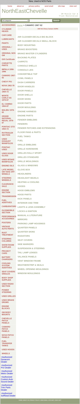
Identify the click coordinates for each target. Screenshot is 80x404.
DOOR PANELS (25, 91)
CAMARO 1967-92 (9, 76)
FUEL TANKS (24, 136)
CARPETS (23, 61)
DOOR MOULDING (27, 107)
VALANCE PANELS (27, 257)
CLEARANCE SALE (8, 185)
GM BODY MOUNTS (6, 313)
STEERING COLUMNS (6, 240)
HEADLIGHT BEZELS (28, 178)
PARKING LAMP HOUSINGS (31, 223)
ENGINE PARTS (25, 115)
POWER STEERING (6, 291)
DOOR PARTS (24, 103)
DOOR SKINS (24, 99)
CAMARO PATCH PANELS (6, 329)
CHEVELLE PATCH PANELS (7, 320)
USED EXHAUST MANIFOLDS (7, 141)
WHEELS (6, 353)
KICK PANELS (25, 199)
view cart (73, 6)
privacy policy (34, 6)
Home (20, 25)
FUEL (20, 140)
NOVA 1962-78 (8, 86)
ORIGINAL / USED (7, 48)
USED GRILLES (9, 296)
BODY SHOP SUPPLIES (7, 279)
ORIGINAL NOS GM (9, 54)
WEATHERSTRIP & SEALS (31, 265)
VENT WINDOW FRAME (29, 261)
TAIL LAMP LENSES (27, 252)
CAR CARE (7, 35)
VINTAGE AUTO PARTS (8, 228)
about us (20, 6)
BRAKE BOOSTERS (27, 49)
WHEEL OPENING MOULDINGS (33, 269)
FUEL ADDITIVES (7, 201)
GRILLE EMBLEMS (27, 145)
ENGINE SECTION (6, 191)
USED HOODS (8, 350)
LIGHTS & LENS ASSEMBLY (31, 207)
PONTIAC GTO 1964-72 (8, 128)
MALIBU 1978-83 (8, 111)
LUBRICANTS (8, 39)
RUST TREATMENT (7, 234)
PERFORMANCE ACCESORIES (9, 217)
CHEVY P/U (7, 82)
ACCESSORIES (8, 25)
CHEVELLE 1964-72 (7, 91)
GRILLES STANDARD (28, 157)
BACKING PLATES (27, 57)
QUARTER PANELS (27, 227)
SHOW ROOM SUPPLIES (8, 246)
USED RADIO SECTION (8, 285)
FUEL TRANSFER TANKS (7, 343)
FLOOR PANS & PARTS (29, 132)
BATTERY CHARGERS (7, 258)
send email (49, 6)
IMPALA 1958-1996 (8, 70)
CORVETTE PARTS (7, 64)
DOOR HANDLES (26, 86)
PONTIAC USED (6, 148)
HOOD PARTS (24, 194)
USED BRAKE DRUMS (8, 301)
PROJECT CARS (6, 252)
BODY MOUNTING (27, 45)
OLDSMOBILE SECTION (8, 211)
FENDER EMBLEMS (27, 120)
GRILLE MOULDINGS (28, 161)
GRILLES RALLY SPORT (30, 153)
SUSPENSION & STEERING (31, 248)
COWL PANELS (25, 78)
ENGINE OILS (8, 166)
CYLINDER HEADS (6, 30)
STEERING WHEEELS (6, 179)
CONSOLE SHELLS (27, 66)
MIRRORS (22, 219)
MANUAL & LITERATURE (30, 215)
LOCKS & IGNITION (27, 211)
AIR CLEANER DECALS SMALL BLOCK (37, 41)
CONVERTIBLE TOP (27, 74)
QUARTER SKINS (26, 232)
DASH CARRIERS (26, 82)
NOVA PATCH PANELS (8, 336)
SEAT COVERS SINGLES (8, 273)
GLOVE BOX (24, 169)
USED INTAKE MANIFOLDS (8, 161)
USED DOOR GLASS (7, 154)
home (10, 6)
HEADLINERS (24, 174)
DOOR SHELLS (25, 95)
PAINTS (5, 43)
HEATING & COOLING (28, 182)
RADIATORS (24, 236)
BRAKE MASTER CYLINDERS (32, 53)
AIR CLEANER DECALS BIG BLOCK (35, 37)
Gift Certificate (8, 59)
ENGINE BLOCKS (6, 307)
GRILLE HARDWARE (28, 149)
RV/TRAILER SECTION (7, 134)
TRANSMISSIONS (9, 196)
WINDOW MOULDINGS (29, 273)
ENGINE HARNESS (27, 111)
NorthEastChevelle (24, 11)
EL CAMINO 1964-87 (7, 105)
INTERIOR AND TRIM (28, 203)
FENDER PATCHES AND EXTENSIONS (36, 128)
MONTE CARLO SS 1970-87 (6, 98)
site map (61, 6)
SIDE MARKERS (26, 244)
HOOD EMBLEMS (26, 190)
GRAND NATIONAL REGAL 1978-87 (8, 119)
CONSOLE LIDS (25, 70)
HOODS (21, 186)
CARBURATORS (9, 206)
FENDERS (23, 124)
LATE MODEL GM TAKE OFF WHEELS (8, 172)
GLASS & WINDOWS (28, 165)
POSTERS (6, 223)
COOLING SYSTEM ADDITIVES (7, 265)
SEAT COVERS (25, 240)
